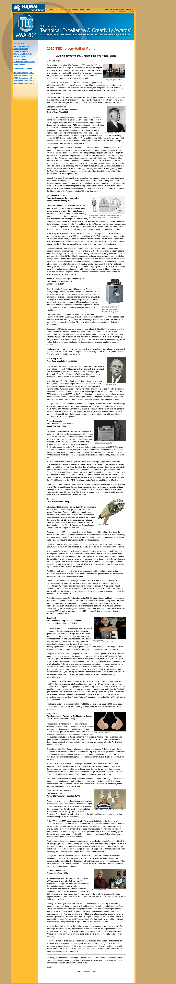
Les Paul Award (19, 56)
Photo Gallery (28, 54)
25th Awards (18, 54)
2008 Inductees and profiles (23, 73)
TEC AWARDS (18, 43)
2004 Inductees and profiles (23, 83)
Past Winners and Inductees (24, 62)
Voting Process (19, 64)
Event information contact (23, 68)
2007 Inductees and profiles (23, 75)
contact (93, 971)
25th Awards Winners (21, 51)
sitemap (86, 971)
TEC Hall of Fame (19, 59)
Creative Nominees (20, 49)
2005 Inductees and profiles (23, 80)
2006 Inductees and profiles (23, 78)
